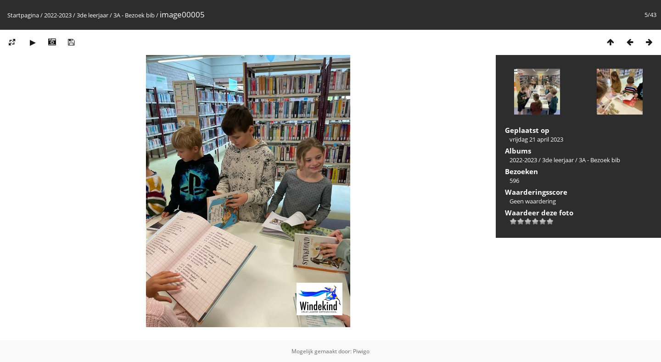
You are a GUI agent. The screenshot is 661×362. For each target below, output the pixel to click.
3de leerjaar (92, 15)
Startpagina (23, 15)
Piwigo (361, 351)
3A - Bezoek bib (134, 15)
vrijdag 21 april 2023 (536, 139)
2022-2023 (58, 15)
